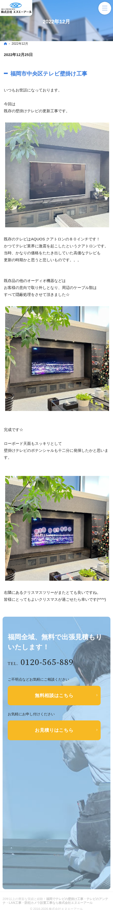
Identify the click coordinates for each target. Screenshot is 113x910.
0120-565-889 (47, 662)
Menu (104, 8)
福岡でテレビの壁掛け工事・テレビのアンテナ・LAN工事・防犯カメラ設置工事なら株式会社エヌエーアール (55, 901)
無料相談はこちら (54, 695)
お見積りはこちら (54, 730)
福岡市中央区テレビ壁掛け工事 (48, 74)
